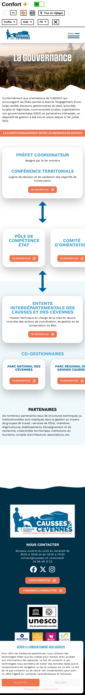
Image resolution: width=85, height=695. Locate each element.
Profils (8, 22)
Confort (14, 4)
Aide (25, 22)
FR (41, 22)
